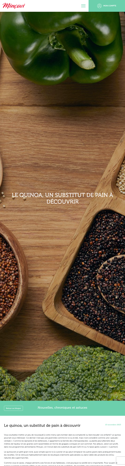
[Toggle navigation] (83, 5)
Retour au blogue (13, 408)
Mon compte (106, 6)
